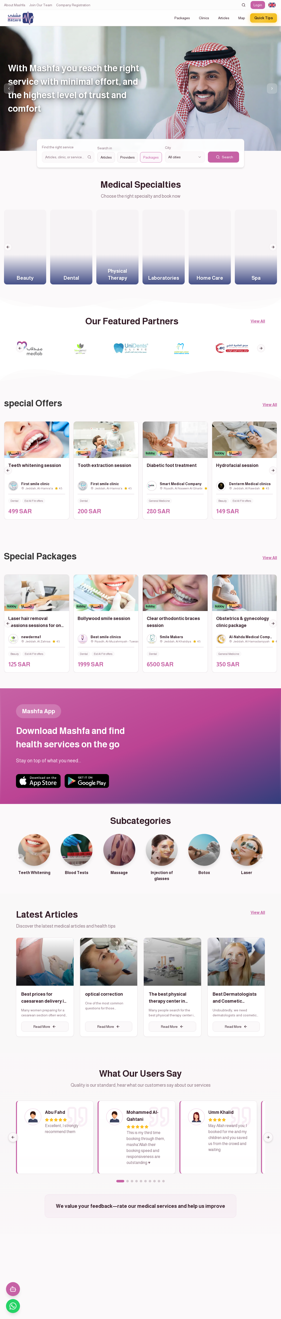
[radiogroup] (129, 157)
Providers (127, 157)
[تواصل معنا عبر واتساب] (13, 1306)
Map (241, 18)
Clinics (204, 18)
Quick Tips (263, 18)
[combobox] (272, 4)
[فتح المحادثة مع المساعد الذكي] (13, 1289)
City (168, 148)
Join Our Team (40, 5)
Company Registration (73, 5)
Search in (104, 148)
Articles (223, 18)
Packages (182, 18)
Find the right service (58, 147)
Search (224, 157)
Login (258, 5)
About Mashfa (14, 5)
